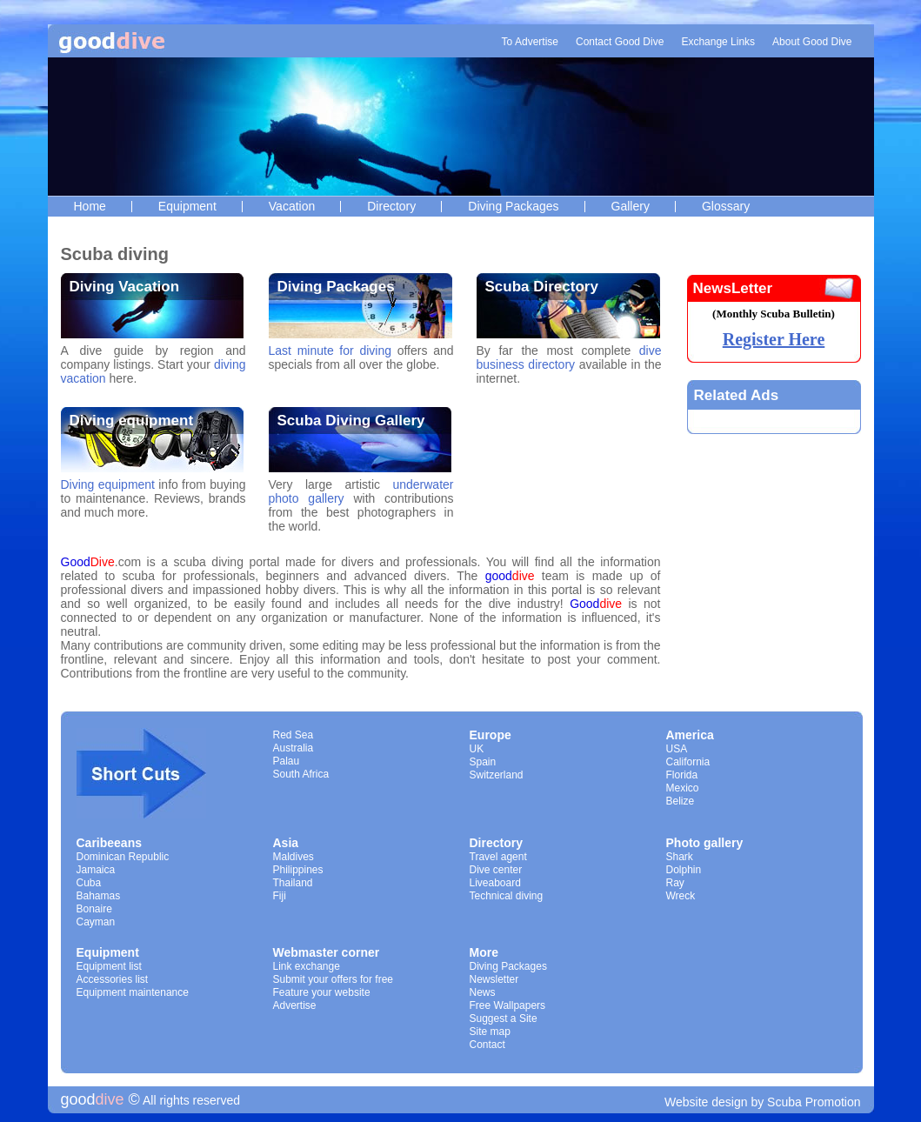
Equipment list (109, 966)
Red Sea (293, 735)
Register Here (774, 339)
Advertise (295, 1005)
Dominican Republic (123, 857)
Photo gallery (705, 843)
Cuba (89, 883)
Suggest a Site (503, 1018)
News (483, 992)
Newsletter (494, 979)
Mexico (682, 788)
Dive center (496, 870)
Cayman (96, 922)
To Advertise (530, 42)
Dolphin (684, 870)
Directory (391, 206)
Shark (679, 857)
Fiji (279, 896)
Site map (490, 1031)
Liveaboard (495, 883)
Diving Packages (513, 206)
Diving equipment (132, 420)
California (688, 762)
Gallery (630, 206)
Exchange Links (718, 42)
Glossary (726, 206)
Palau (286, 761)
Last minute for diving (330, 350)
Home (90, 206)
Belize (680, 801)
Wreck (681, 896)
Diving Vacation (125, 286)
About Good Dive (811, 42)
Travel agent (498, 857)
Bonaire (94, 909)
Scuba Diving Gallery (351, 420)
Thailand (293, 883)
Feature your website (321, 992)
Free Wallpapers (508, 1005)
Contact (487, 1045)
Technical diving (507, 896)
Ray (675, 883)
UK (477, 749)
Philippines (298, 870)
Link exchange (306, 966)
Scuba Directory (541, 286)
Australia (293, 748)
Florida (682, 775)
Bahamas (99, 896)
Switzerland (497, 775)
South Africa (301, 774)
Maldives (293, 857)
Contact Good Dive (620, 42)
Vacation (292, 206)
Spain (483, 762)
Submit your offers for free (333, 979)
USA (677, 749)
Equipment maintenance (133, 992)
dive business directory (569, 357)
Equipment (187, 206)
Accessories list (113, 979)
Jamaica (96, 870)
